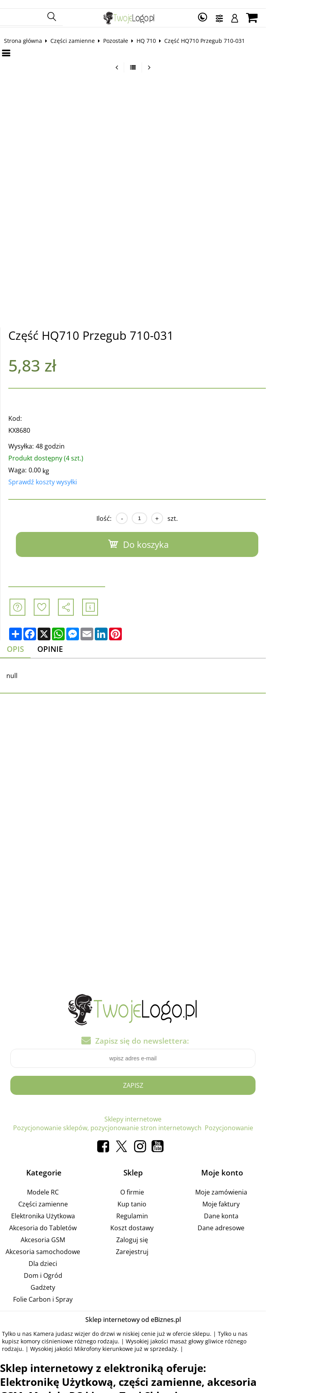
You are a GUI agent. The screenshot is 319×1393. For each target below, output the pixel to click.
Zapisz (159, 1077)
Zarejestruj (158, 1243)
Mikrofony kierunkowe (37, 1341)
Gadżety (56, 1279)
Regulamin (158, 1208)
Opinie (59, 641)
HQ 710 (152, 32)
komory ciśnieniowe (34, 1333)
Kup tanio (158, 1196)
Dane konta (261, 1208)
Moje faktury (261, 1196)
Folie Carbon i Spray (56, 1291)
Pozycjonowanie (159, 1120)
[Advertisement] (159, 781)
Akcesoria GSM (56, 1231)
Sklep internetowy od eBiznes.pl (160, 1311)
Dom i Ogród (56, 1267)
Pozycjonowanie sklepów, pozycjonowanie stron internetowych (189, 1111)
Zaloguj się (158, 1231)
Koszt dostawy (158, 1220)
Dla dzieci (56, 1255)
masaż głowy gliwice (184, 1333)
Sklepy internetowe (63, 1111)
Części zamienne (79, 32)
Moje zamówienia (261, 1184)
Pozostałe (122, 32)
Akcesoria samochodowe (56, 1243)
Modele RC (56, 1184)
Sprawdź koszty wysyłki (49, 474)
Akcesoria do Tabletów (56, 1220)
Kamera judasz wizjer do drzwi (80, 1325)
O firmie (158, 1184)
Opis (22, 641)
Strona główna (29, 32)
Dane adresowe (261, 1220)
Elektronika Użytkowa (56, 1208)
